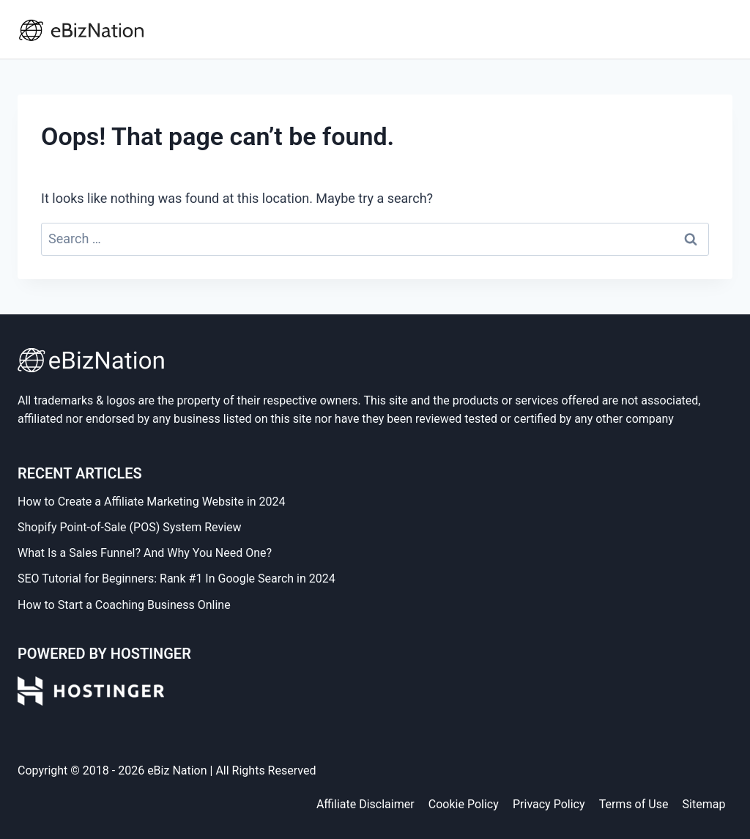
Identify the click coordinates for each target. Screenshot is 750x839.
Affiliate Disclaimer (365, 804)
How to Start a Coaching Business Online (124, 605)
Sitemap (704, 804)
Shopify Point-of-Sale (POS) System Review (130, 527)
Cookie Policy (463, 804)
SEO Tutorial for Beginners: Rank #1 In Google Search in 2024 (176, 578)
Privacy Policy (549, 804)
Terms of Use (634, 804)
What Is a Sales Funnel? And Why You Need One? (145, 553)
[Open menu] (718, 29)
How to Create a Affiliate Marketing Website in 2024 (152, 502)
